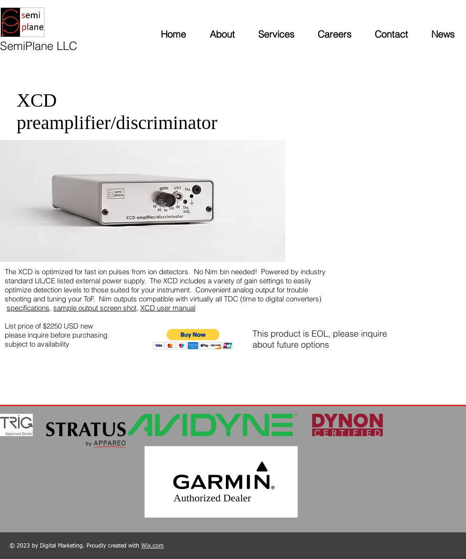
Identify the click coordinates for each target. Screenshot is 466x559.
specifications (28, 307)
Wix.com (152, 546)
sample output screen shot (94, 307)
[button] (193, 339)
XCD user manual (167, 307)
